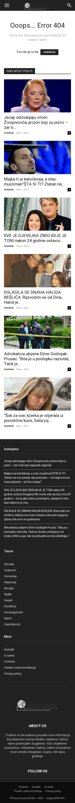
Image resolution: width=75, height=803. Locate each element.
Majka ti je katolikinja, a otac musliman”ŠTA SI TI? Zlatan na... (34, 182)
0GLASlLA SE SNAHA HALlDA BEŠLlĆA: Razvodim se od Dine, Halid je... (33, 297)
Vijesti (8, 618)
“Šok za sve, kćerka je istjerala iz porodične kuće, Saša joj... (33, 418)
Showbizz (10, 606)
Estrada (9, 564)
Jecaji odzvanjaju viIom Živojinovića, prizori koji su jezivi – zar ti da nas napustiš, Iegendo (35, 463)
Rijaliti (8, 594)
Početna (9, 661)
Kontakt (9, 649)
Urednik (9, 132)
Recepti (9, 588)
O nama (9, 655)
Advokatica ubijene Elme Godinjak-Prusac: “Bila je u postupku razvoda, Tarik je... (36, 358)
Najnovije (10, 582)
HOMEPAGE (49, 52)
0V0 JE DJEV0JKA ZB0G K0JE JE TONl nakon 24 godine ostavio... (35, 238)
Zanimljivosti (12, 624)
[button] (6, 5)
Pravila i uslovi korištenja (20, 667)
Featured (10, 570)
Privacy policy (12, 673)
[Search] (69, 5)
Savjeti (8, 600)
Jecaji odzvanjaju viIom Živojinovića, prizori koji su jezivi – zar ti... (36, 122)
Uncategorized (13, 612)
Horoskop (10, 576)
